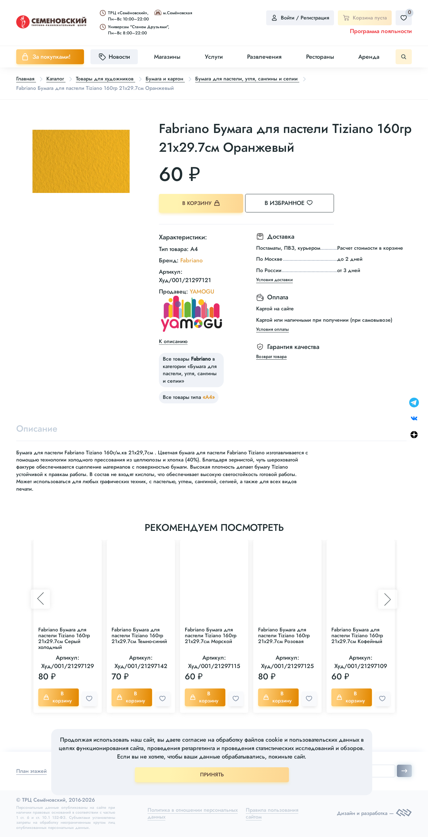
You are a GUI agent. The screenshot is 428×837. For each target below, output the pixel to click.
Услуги (214, 57)
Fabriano (191, 260)
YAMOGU (202, 291)
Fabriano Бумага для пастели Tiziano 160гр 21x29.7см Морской (210, 635)
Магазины (167, 57)
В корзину (201, 203)
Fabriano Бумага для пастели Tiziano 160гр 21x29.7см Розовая (284, 635)
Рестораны (320, 57)
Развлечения (264, 57)
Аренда (368, 57)
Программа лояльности (381, 31)
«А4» (209, 397)
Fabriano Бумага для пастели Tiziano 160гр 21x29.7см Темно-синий (139, 635)
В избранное (295, 203)
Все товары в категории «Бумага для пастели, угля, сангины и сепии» (190, 369)
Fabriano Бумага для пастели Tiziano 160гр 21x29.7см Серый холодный (64, 638)
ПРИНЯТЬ (212, 774)
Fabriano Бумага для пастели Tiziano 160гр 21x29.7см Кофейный (357, 635)
